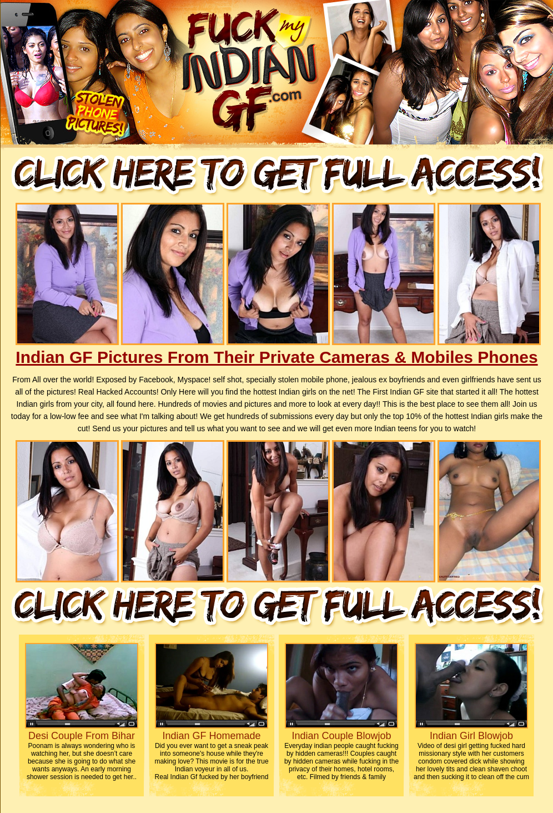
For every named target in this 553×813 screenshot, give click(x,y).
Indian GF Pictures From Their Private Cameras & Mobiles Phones (276, 357)
